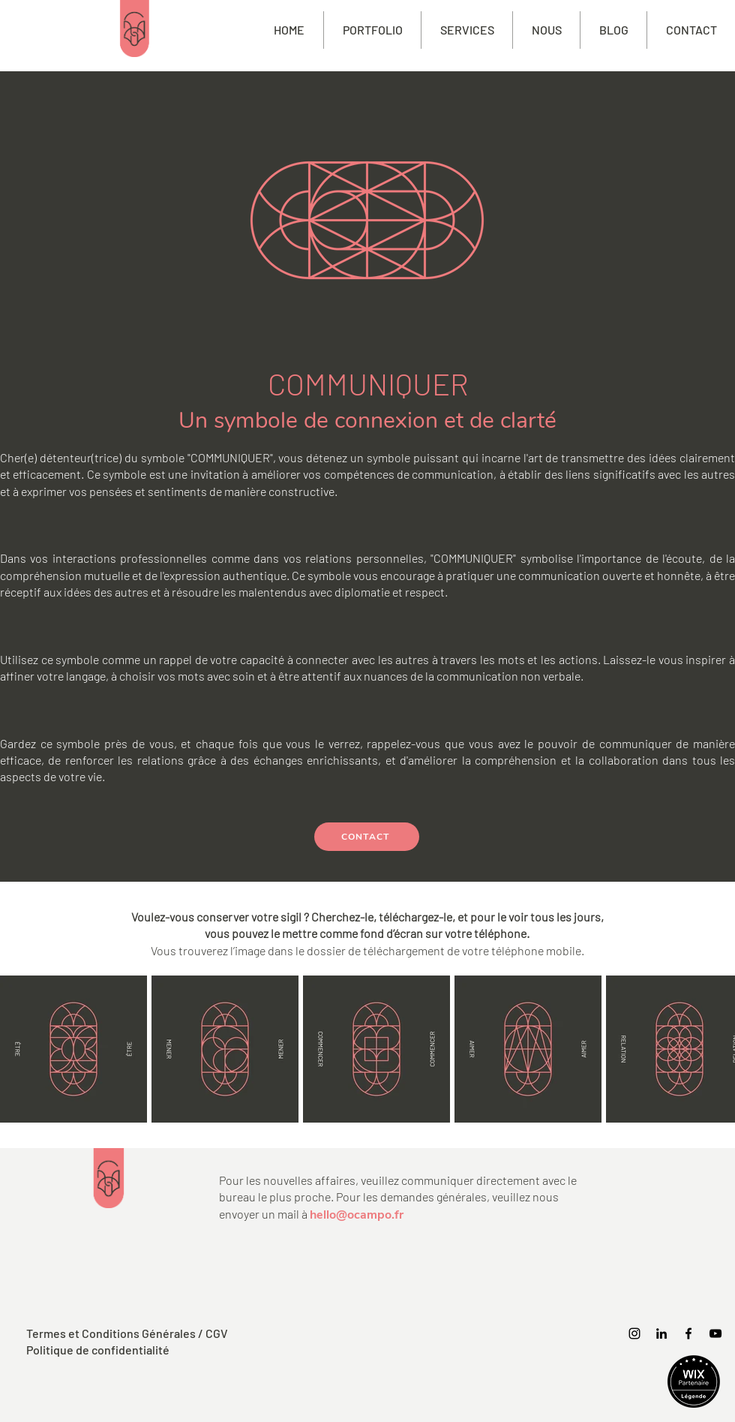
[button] (467, 30)
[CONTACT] (366, 836)
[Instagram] (634, 1333)
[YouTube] (715, 1333)
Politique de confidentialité (98, 1349)
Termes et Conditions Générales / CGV (127, 1333)
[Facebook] (688, 1333)
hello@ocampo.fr (357, 1215)
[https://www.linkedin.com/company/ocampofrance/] (661, 1333)
